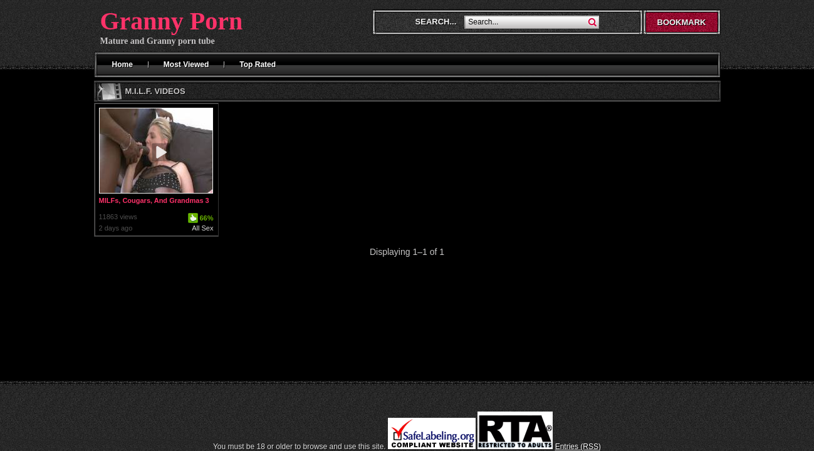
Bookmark (681, 22)
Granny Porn (171, 21)
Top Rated (257, 64)
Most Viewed (186, 64)
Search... (436, 21)
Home (122, 64)
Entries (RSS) (578, 446)
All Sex (202, 228)
